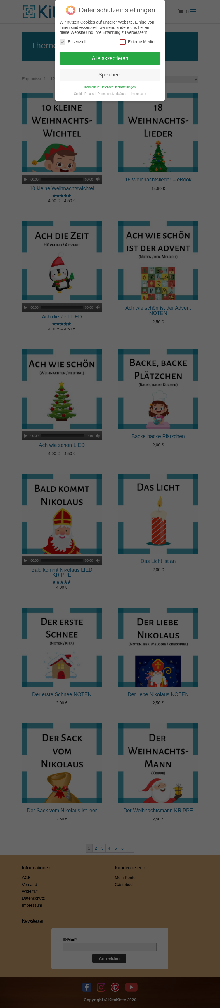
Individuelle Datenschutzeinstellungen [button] (110, 87)
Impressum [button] (138, 93)
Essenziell (73, 42)
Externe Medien (138, 42)
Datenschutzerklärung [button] (113, 93)
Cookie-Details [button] (84, 93)
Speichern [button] (110, 75)
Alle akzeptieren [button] (110, 58)
